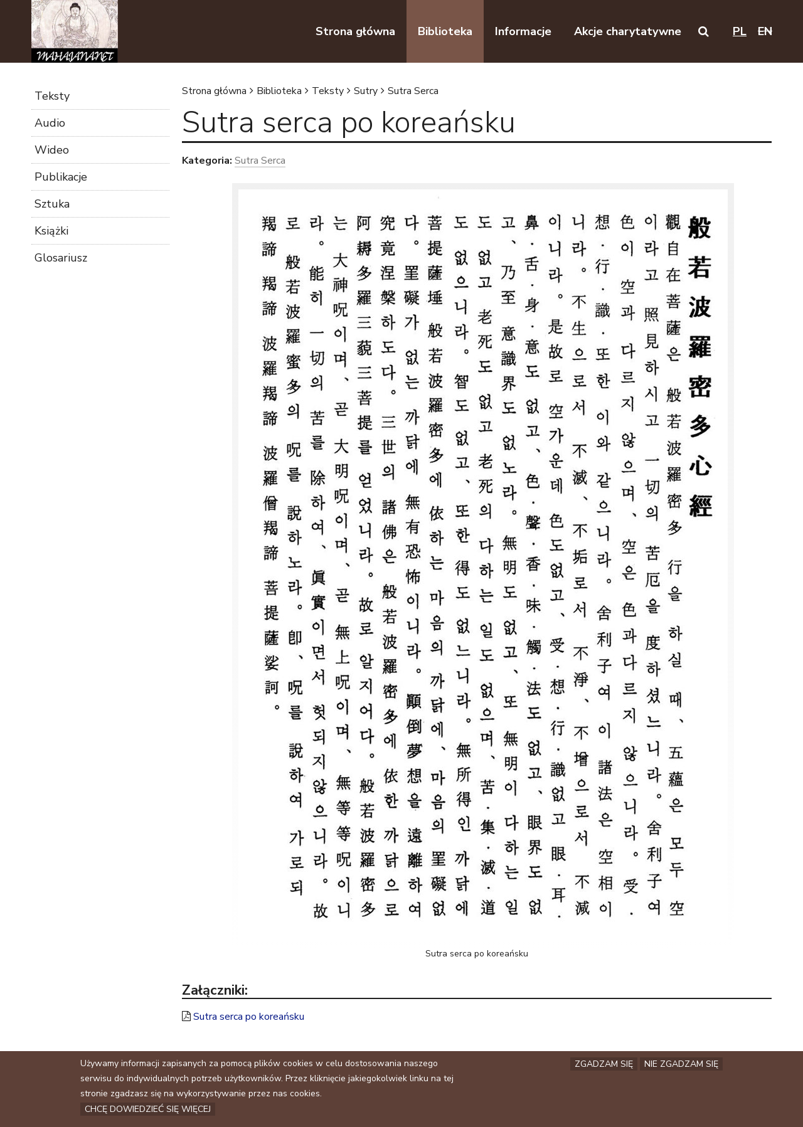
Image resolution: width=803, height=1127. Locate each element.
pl (740, 31)
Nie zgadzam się (681, 1066)
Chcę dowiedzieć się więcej (148, 1111)
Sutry (366, 91)
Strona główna (214, 91)
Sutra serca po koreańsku (248, 1017)
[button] (704, 31)
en (765, 31)
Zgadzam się (604, 1066)
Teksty (328, 91)
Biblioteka (279, 91)
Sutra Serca (413, 91)
